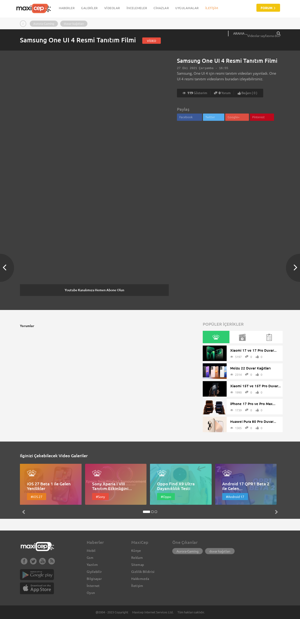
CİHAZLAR (161, 8)
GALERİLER (89, 8)
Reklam (137, 557)
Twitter (210, 117)
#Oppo (166, 496)
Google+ (234, 117)
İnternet (93, 585)
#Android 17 (235, 496)
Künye (136, 550)
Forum (268, 8)
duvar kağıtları (74, 24)
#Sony (100, 496)
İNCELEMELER (137, 8)
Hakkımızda (140, 578)
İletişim (211, 8)
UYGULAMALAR (187, 8)
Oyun (91, 592)
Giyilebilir (94, 571)
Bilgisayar (94, 578)
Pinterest (258, 117)
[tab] (216, 337)
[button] (39, 489)
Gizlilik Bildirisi (142, 571)
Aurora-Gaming (43, 24)
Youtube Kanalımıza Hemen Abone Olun (94, 290)
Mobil (91, 550)
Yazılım (92, 564)
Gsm (90, 557)
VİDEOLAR (112, 8)
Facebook (186, 117)
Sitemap (137, 564)
